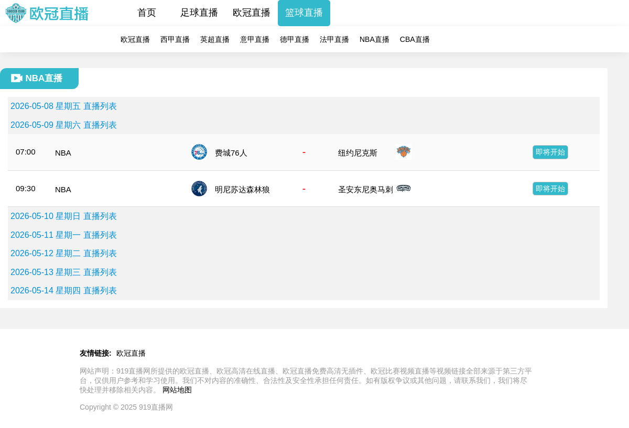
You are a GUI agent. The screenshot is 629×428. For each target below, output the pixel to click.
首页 (146, 12)
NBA (63, 152)
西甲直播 (175, 39)
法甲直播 (334, 39)
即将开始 (550, 152)
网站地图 (177, 390)
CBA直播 (415, 39)
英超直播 (215, 39)
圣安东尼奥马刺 (365, 189)
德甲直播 (294, 39)
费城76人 (231, 152)
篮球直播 (304, 12)
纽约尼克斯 (357, 152)
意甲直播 (254, 39)
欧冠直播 (251, 12)
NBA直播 (374, 39)
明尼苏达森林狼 (242, 189)
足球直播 (199, 12)
